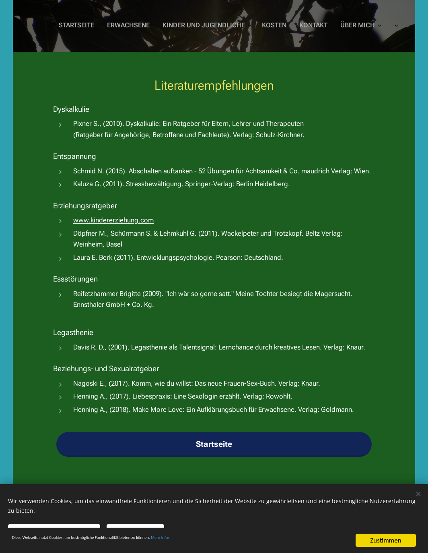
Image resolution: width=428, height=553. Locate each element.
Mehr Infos (253, 541)
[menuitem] (279, 26)
